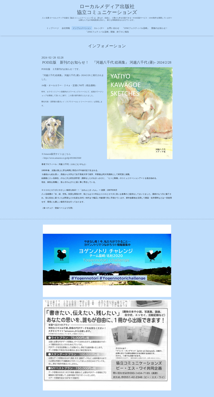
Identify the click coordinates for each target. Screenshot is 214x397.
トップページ (53, 28)
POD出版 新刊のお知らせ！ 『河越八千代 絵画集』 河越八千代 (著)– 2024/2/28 (106, 62)
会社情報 (66, 28)
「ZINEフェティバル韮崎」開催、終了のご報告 (107, 32)
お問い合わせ (113, 28)
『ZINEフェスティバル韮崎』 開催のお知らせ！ (145, 28)
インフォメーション (82, 28)
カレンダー (99, 28)
